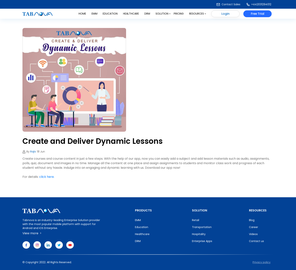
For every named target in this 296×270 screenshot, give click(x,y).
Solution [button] (163, 14)
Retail (195, 220)
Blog (251, 220)
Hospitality (199, 234)
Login (225, 14)
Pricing (179, 14)
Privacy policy (262, 262)
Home (82, 14)
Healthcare (131, 14)
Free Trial (257, 14)
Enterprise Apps (202, 241)
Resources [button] (197, 14)
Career (253, 227)
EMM (138, 220)
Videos (253, 234)
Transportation (202, 227)
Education (110, 14)
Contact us (256, 241)
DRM (147, 14)
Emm (94, 14)
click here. (46, 177)
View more (32, 233)
